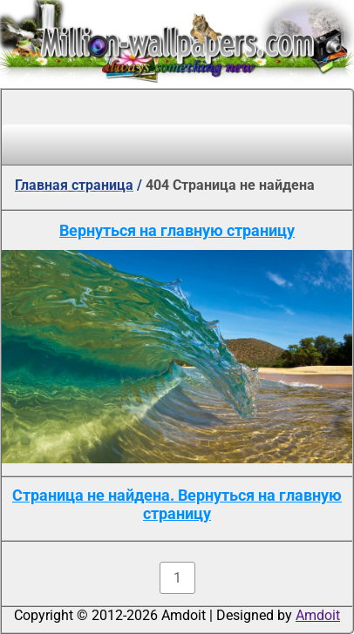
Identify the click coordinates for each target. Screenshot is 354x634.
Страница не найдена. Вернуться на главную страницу (177, 504)
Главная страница (74, 185)
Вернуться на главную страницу (177, 230)
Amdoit (318, 615)
